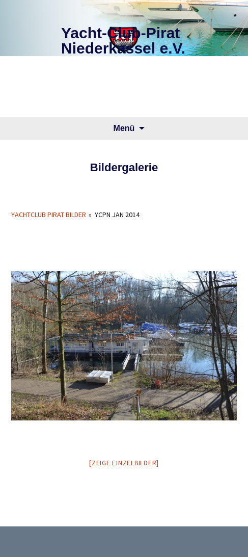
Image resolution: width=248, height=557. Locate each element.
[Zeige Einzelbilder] (124, 463)
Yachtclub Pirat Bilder (48, 214)
